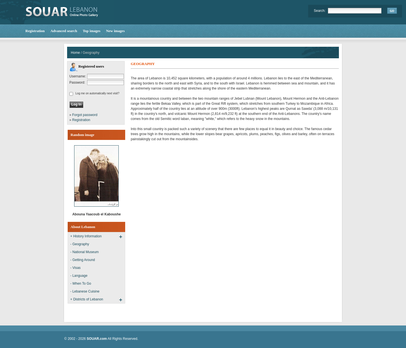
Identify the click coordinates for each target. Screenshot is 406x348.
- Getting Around (82, 260)
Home (75, 53)
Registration (81, 120)
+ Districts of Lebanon (86, 299)
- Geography (79, 244)
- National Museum (84, 252)
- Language (78, 276)
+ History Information (86, 236)
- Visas (75, 268)
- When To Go (80, 283)
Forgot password (84, 115)
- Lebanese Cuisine (84, 291)
